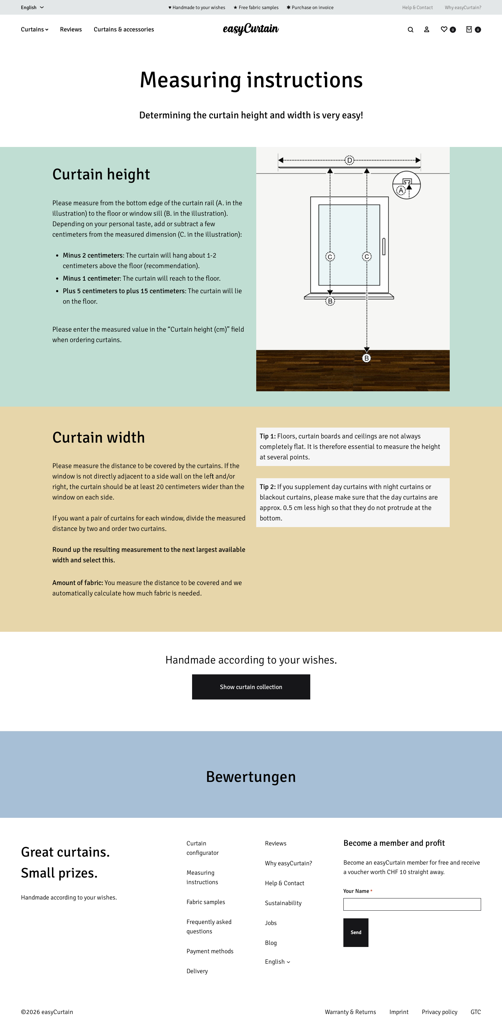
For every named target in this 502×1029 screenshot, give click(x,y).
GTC (476, 1012)
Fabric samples (206, 902)
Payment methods (210, 951)
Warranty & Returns (350, 1012)
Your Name (358, 891)
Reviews (71, 29)
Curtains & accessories (124, 29)
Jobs (271, 923)
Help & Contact (417, 7)
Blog (271, 943)
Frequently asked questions (209, 926)
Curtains (34, 29)
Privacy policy (439, 1012)
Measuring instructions (202, 877)
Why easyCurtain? (463, 7)
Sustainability (283, 903)
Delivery (197, 971)
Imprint (399, 1012)
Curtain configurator (203, 848)
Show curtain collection (251, 687)
